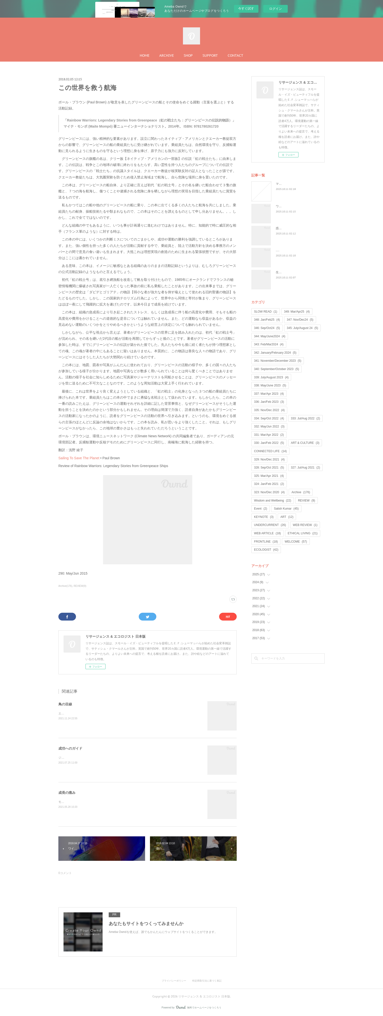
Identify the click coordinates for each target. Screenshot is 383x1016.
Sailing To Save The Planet (78, 458)
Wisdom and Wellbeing (272, 500)
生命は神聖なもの (287, 272)
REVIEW (306, 500)
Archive (300, 492)
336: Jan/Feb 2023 (269, 402)
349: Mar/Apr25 (297, 311)
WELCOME (296, 541)
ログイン (275, 9)
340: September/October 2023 (276, 369)
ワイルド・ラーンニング (292, 206)
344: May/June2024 (269, 336)
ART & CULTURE (305, 443)
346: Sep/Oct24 (267, 328)
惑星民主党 (283, 228)
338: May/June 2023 (270, 385)
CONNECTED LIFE (270, 451)
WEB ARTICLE (267, 533)
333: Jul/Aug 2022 (305, 418)
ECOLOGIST (266, 549)
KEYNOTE (264, 517)
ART (286, 517)
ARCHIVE (166, 55)
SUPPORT (210, 55)
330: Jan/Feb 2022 (269, 443)
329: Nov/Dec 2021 (269, 459)
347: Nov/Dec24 (300, 319)
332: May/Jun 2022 (269, 426)
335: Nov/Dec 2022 (269, 410)
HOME (144, 55)
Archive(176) (65, 586)
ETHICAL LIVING (303, 533)
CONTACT (235, 55)
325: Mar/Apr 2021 (269, 476)
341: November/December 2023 (277, 360)
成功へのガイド (70, 748)
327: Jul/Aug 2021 (305, 467)
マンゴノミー (284, 184)
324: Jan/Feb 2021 (269, 484)
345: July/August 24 (302, 328)
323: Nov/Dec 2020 (269, 492)
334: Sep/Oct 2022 (269, 418)
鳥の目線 (65, 704)
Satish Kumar (286, 508)
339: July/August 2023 (271, 377)
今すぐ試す (246, 8)
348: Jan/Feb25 (267, 319)
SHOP (188, 55)
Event (260, 508)
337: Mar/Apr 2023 (269, 393)
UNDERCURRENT (270, 525)
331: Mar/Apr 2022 (269, 435)
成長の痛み (66, 793)
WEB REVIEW (305, 525)
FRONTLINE (266, 541)
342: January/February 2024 (275, 352)
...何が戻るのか (286, 250)
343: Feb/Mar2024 (269, 344)
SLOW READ (265, 311)
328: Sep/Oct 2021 (269, 467)
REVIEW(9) (80, 586)
